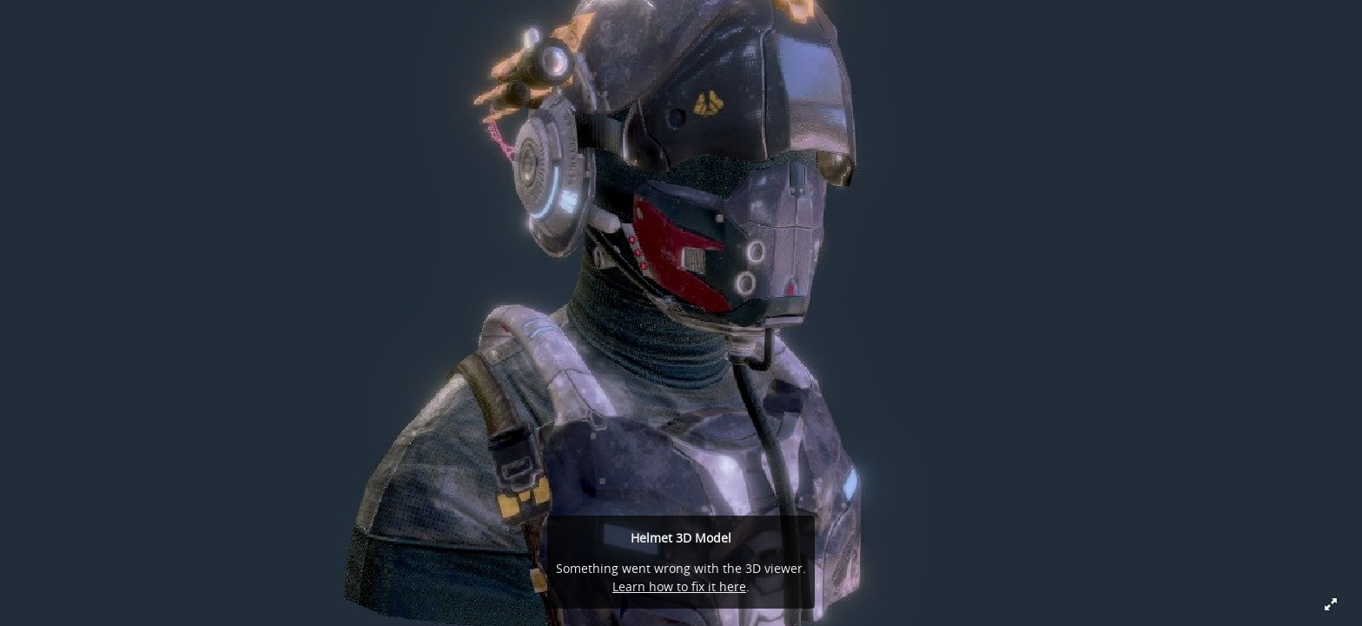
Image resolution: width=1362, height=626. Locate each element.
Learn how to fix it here (679, 586)
